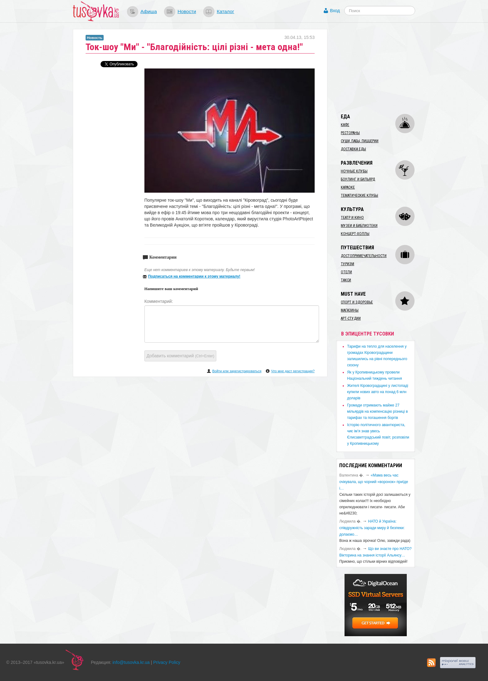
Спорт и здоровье (357, 302)
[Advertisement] (382, 68)
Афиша (148, 11)
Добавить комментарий (180, 355)
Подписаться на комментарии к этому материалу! (194, 276)
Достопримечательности (364, 256)
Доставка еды (353, 149)
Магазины (350, 310)
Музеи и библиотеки (359, 225)
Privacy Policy (166, 662)
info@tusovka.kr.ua (131, 662)
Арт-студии (351, 318)
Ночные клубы (354, 171)
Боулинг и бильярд (358, 179)
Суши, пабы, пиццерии (359, 141)
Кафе (345, 125)
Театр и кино (352, 217)
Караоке (348, 187)
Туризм (347, 264)
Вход (335, 10)
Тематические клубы (359, 195)
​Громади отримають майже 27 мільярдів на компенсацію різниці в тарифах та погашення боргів (377, 411)
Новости (186, 11)
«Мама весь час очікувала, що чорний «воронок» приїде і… (373, 482)
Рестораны (350, 133)
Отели (346, 272)
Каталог (225, 11)
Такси (346, 280)
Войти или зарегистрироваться (236, 371)
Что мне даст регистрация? (293, 371)
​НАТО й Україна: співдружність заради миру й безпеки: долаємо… (372, 528)
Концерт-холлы (355, 234)
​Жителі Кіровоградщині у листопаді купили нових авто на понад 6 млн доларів (377, 391)
